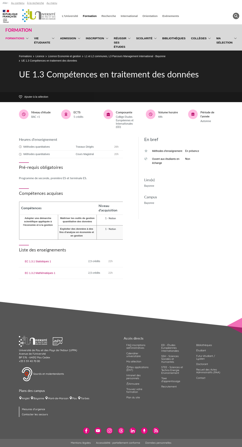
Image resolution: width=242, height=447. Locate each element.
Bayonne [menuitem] (38, 398)
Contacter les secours (35, 414)
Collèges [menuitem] (199, 38)
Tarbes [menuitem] (85, 398)
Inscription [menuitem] (95, 38)
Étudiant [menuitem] (201, 350)
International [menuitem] (129, 16)
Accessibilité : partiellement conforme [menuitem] (118, 442)
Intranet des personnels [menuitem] (133, 377)
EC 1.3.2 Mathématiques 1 (40, 273)
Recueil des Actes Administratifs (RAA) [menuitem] (208, 371)
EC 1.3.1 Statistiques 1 (38, 261)
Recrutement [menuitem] (169, 386)
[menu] (26, 42)
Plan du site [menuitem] (133, 397)
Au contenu (17, 3)
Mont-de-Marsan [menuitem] (58, 398)
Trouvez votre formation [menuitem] (134, 390)
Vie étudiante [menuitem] (42, 40)
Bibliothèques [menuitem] (174, 38)
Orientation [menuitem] (150, 16)
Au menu (52, 3)
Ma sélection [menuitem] (224, 40)
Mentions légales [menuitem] (81, 442)
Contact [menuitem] (200, 378)
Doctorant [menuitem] (202, 364)
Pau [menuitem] (74, 398)
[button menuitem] (236, 16)
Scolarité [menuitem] (144, 38)
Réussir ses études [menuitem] (120, 42)
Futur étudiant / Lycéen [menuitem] (205, 357)
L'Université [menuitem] (70, 16)
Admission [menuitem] (68, 38)
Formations (25, 56)
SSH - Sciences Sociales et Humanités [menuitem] (170, 358)
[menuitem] (86, 430)
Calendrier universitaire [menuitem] (133, 355)
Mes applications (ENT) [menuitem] (137, 368)
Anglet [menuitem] (26, 398)
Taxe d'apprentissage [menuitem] (170, 380)
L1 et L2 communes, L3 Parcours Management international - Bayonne (125, 56)
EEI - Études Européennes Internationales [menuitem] (170, 347)
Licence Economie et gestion (64, 56)
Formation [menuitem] (90, 16)
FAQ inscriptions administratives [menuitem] (135, 346)
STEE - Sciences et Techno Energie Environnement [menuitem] (172, 370)
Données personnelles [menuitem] (158, 442)
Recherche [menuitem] (109, 16)
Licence (39, 56)
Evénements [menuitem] (170, 16)
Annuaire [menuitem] (132, 383)
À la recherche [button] (35, 3)
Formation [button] (18, 30)
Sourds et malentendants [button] (43, 374)
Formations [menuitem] (15, 38)
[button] (36, 341)
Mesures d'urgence (33, 409)
